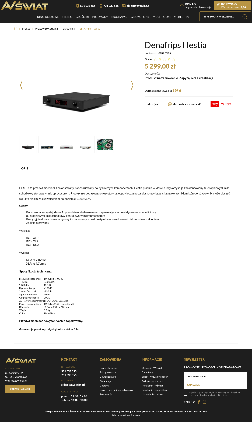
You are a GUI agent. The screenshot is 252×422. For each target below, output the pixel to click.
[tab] (25, 168)
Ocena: (149, 59)
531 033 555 (87, 5)
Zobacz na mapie (20, 389)
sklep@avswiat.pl (138, 5)
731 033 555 (111, 5)
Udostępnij (152, 103)
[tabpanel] (126, 258)
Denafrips (164, 52)
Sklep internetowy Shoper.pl (126, 415)
